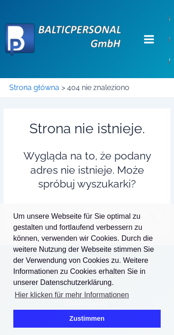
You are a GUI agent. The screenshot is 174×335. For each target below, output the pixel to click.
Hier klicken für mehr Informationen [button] (72, 295)
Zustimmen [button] (87, 318)
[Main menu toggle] (149, 39)
